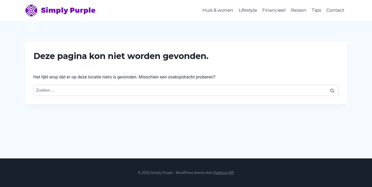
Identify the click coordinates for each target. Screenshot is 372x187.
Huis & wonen (217, 10)
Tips (316, 10)
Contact (335, 10)
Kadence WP (224, 173)
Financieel (274, 10)
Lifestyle (248, 10)
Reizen (298, 10)
